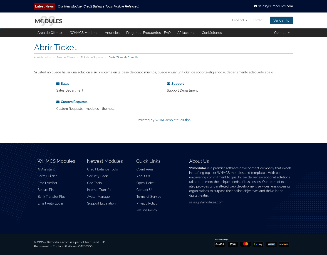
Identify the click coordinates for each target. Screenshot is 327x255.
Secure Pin (46, 190)
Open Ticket (145, 183)
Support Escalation (101, 203)
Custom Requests (71, 102)
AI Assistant (46, 169)
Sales (62, 83)
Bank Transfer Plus (51, 196)
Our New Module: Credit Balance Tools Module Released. (98, 6)
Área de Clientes (50, 33)
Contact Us (144, 190)
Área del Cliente (66, 57)
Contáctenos (212, 33)
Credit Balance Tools (102, 169)
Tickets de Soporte (92, 57)
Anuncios (112, 33)
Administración (42, 57)
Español (239, 20)
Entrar (257, 20)
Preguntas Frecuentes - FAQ (148, 33)
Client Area (144, 169)
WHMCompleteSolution (173, 120)
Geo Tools (94, 183)
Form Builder (47, 176)
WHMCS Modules (84, 33)
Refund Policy (146, 210)
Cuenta (282, 33)
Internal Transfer (99, 190)
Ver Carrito (281, 20)
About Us (143, 176)
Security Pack (97, 176)
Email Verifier (47, 183)
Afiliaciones (186, 33)
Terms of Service (148, 196)
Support (175, 83)
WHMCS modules (230, 173)
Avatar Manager (99, 196)
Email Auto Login (50, 203)
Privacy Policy (146, 203)
